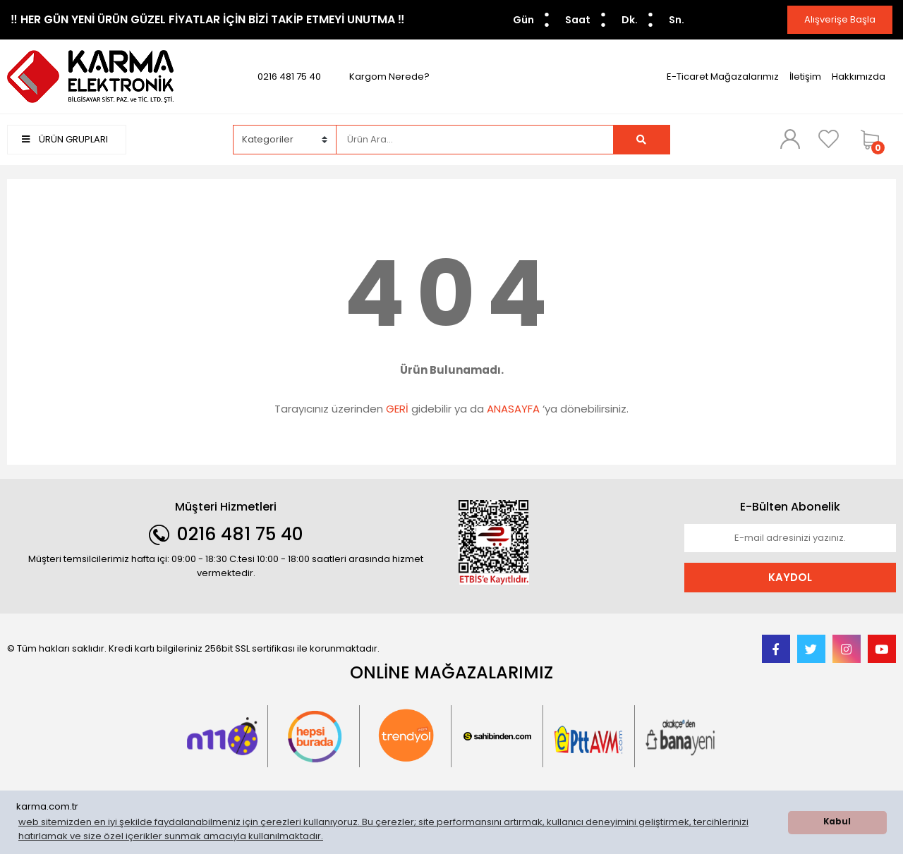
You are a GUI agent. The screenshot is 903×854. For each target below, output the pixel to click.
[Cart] (875, 139)
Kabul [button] (837, 821)
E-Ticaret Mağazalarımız (723, 76)
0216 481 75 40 (289, 76)
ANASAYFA (513, 408)
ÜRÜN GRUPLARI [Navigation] (65, 139)
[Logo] (90, 76)
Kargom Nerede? (389, 76)
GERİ (397, 408)
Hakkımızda (858, 76)
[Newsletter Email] (790, 538)
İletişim (805, 76)
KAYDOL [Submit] (790, 577)
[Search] (474, 140)
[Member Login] (790, 139)
